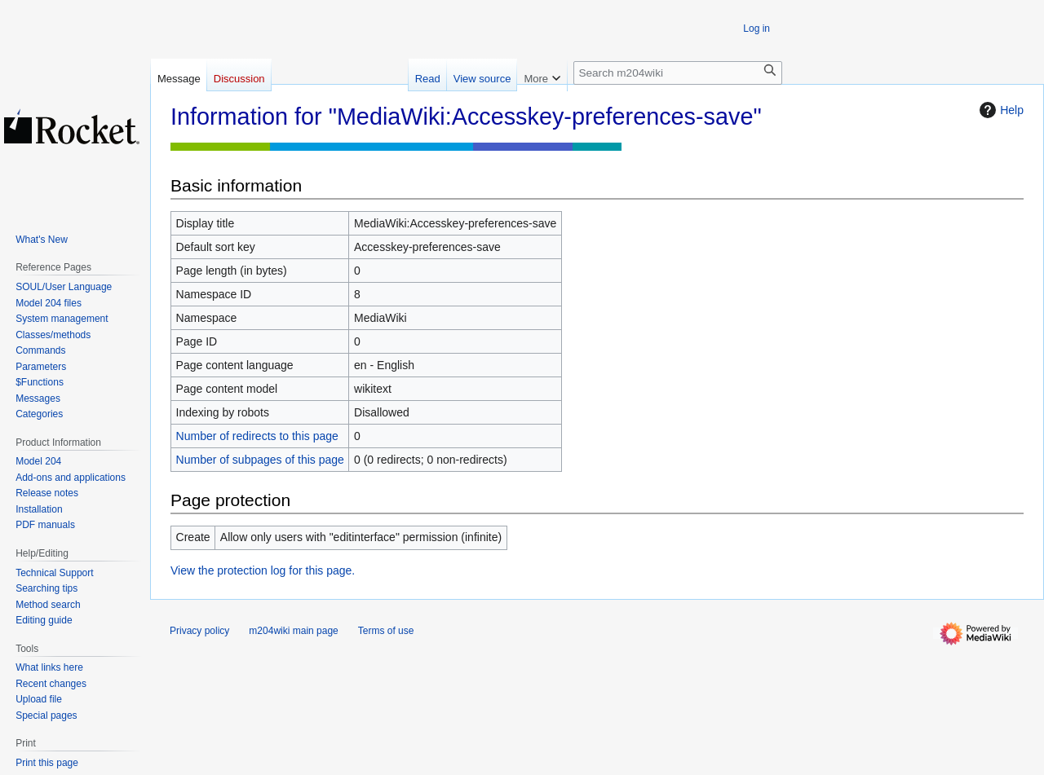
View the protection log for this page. (262, 570)
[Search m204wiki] (677, 73)
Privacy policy (199, 630)
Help (999, 110)
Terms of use (386, 630)
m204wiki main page (293, 630)
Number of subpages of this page (260, 459)
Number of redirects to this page (257, 436)
